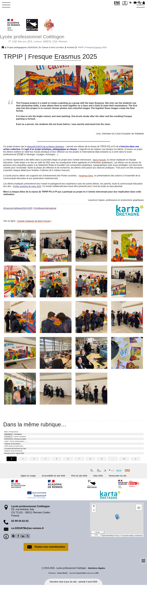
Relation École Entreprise (16, 456)
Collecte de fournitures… (15, 447)
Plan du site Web (80, 482)
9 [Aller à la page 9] (101, 465)
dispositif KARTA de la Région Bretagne (46, 147)
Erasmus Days (86, 176)
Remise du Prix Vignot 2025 (17, 459)
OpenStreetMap (128, 543)
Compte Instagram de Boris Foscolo (34, 222)
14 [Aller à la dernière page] (124, 465)
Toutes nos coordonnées (46, 554)
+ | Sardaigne (15, 436)
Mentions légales (97, 576)
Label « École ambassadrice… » (19, 444)
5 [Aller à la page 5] (56, 465)
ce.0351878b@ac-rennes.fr (27, 535)
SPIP (97, 581)
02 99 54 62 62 (20, 528)
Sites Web (102, 482)
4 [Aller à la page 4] (45, 465)
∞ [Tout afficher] (135, 465)
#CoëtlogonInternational (47, 209)
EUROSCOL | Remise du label (18, 441)
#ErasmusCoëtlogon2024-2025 (18, 209)
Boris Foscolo (99, 160)
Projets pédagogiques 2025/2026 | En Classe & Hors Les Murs (35, 48)
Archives (71, 48)
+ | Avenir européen (18, 439)
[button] (127, 3)
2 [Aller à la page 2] (22, 465)
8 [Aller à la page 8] (90, 465)
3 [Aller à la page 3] (34, 465)
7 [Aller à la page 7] (79, 465)
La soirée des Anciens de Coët (18, 453)
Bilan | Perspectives (13, 433)
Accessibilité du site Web (50, 482)
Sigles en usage (20, 482)
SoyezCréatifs (81, 581)
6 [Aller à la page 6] (67, 465)
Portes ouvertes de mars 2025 (27, 187)
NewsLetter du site (125, 482)
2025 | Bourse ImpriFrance (16, 450)
